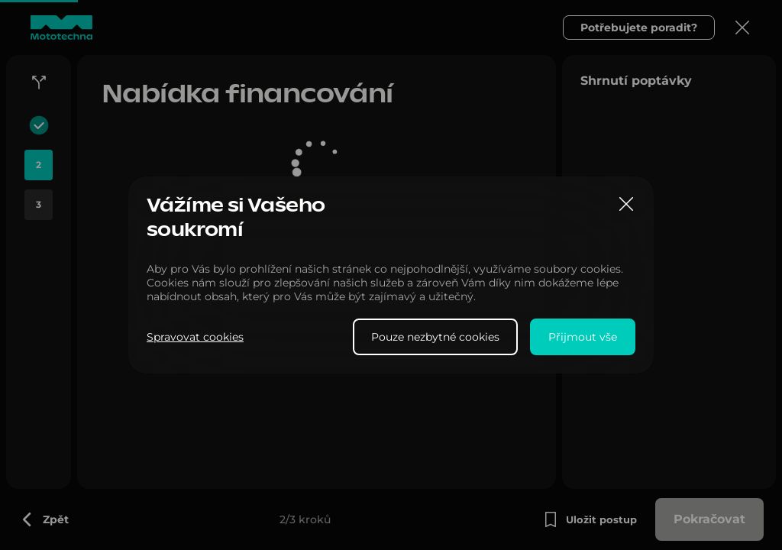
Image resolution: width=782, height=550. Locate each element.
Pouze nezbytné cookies (435, 337)
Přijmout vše (582, 337)
